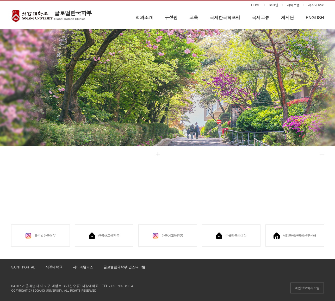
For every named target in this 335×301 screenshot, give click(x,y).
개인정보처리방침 (307, 288)
